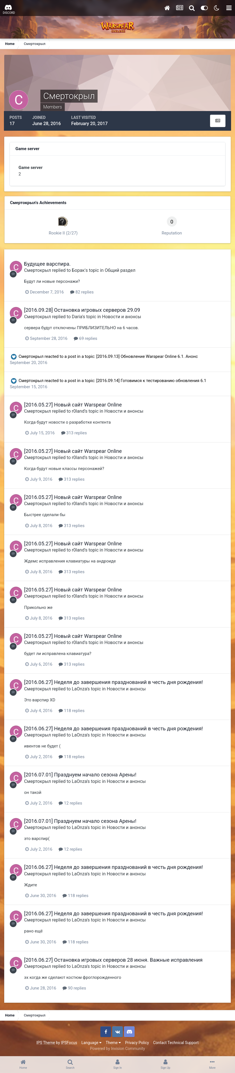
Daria (78, 316)
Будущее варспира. (49, 264)
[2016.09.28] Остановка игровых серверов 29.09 (83, 310)
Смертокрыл (39, 270)
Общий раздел (121, 270)
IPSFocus (69, 1042)
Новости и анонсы (122, 316)
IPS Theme (45, 1042)
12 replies (72, 802)
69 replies (87, 338)
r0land (79, 411)
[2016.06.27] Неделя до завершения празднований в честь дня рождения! (115, 682)
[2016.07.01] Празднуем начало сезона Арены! (82, 774)
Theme (113, 1042)
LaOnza (80, 688)
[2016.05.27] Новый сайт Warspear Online (74, 404)
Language (91, 1042)
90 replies (75, 987)
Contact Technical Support (176, 1042)
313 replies (75, 432)
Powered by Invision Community (117, 1047)
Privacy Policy (137, 1042)
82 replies (83, 292)
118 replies (73, 710)
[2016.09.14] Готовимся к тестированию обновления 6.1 (151, 380)
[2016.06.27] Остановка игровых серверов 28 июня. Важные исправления (115, 959)
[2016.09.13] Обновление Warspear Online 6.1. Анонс (147, 356)
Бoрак (79, 270)
